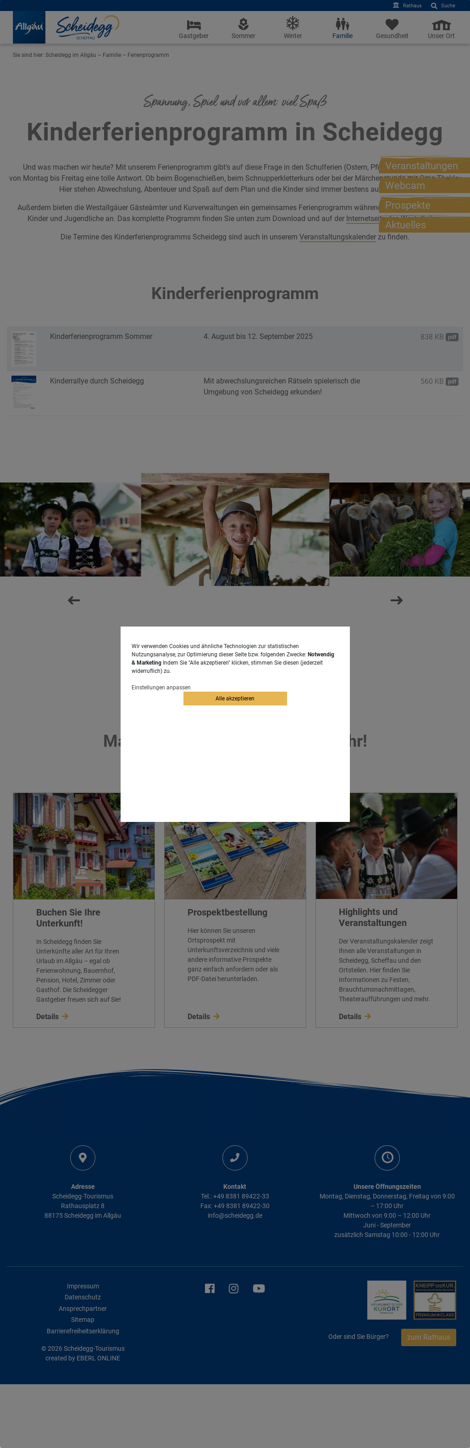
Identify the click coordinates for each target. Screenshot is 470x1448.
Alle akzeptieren (235, 698)
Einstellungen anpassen (161, 687)
